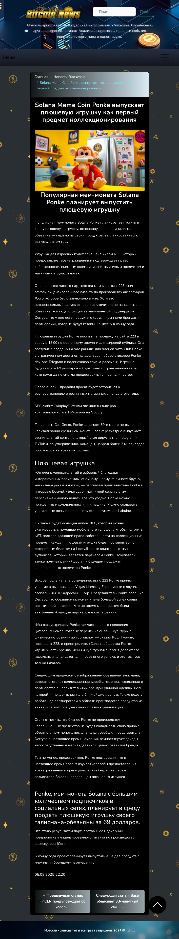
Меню (9, 57)
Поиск (145, 11)
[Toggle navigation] (164, 57)
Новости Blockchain (69, 76)
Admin (130, 930)
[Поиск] (114, 11)
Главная (41, 76)
